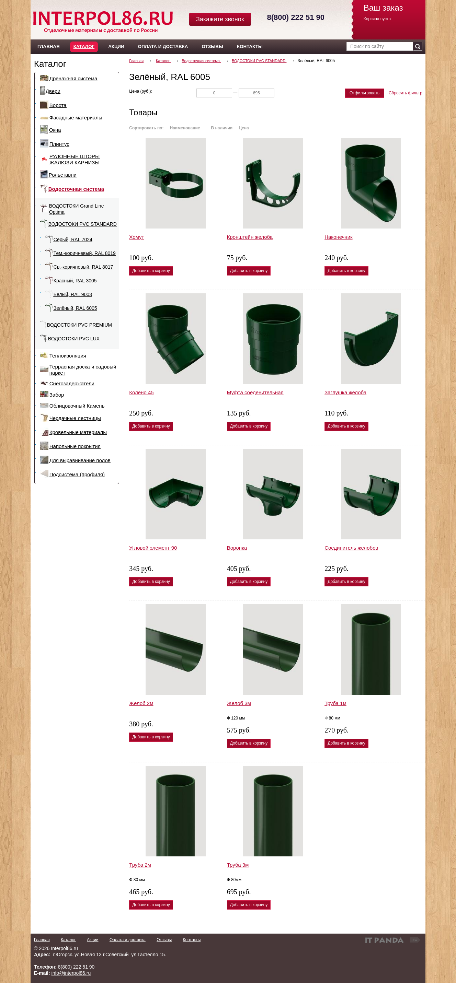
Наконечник (338, 237)
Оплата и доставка (128, 939)
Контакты (192, 939)
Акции (93, 939)
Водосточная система (201, 61)
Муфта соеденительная (255, 392)
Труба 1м (335, 703)
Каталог (83, 46)
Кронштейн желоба (250, 237)
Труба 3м (238, 865)
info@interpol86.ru (71, 973)
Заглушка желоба (345, 392)
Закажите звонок (220, 19)
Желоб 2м (141, 703)
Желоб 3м (239, 703)
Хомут (136, 237)
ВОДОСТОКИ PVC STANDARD (259, 61)
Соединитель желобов (351, 548)
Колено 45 (141, 392)
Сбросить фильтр (405, 93)
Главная (136, 61)
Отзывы (164, 939)
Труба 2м (140, 865)
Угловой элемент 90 (153, 548)
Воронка (237, 548)
